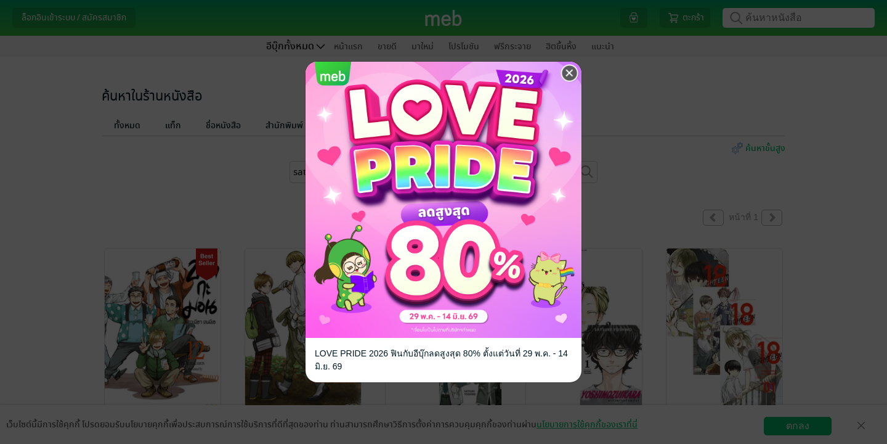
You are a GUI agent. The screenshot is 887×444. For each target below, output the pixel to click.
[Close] (570, 73)
